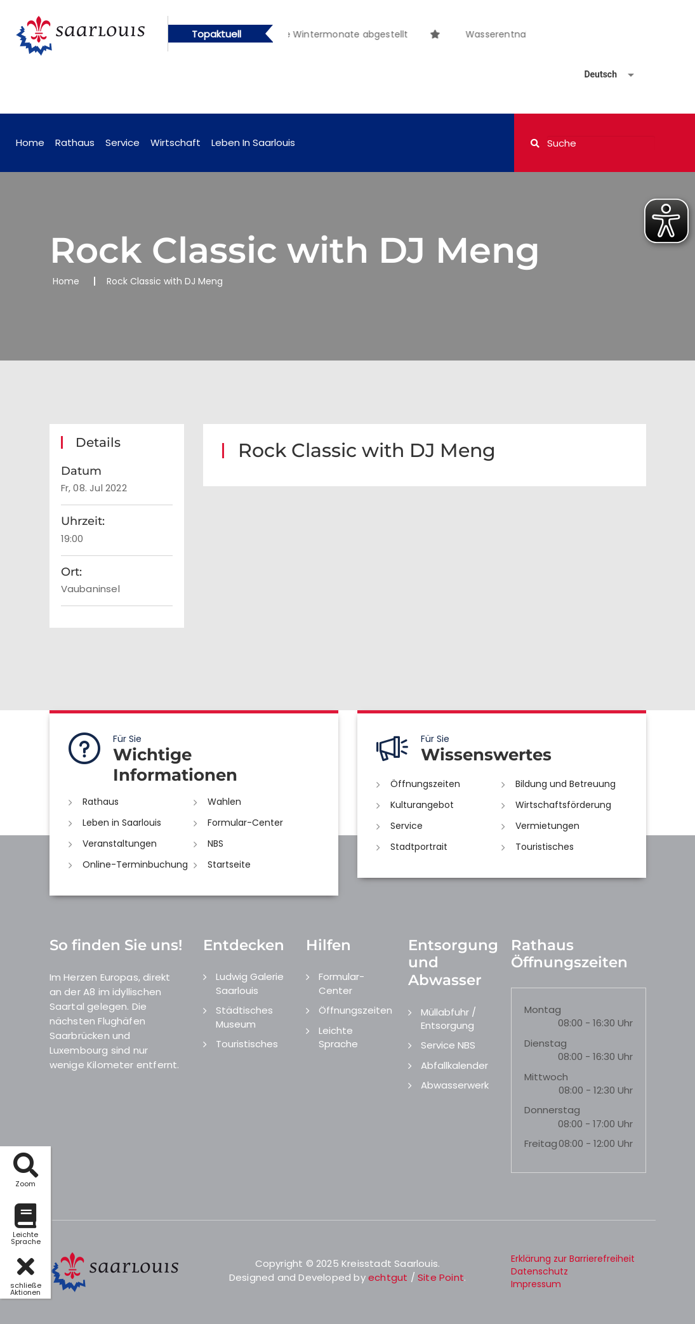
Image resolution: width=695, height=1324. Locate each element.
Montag (542, 1009)
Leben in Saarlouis (253, 142)
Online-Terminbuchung (135, 864)
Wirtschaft (175, 142)
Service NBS (448, 1045)
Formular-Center (245, 822)
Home (30, 142)
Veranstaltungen (120, 843)
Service (122, 142)
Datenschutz (539, 1271)
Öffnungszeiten (425, 784)
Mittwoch (546, 1076)
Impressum (536, 1284)
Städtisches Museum (244, 1016)
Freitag (540, 1143)
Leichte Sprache (338, 1037)
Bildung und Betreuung (565, 784)
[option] (455, 27)
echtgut (387, 1277)
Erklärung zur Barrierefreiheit (573, 1258)
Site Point (441, 1277)
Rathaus (75, 142)
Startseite (229, 864)
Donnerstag (552, 1109)
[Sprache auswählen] (594, 74)
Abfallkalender (454, 1065)
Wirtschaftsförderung (563, 804)
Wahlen (224, 801)
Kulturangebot (422, 804)
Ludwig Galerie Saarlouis (250, 983)
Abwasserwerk (455, 1085)
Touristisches (544, 846)
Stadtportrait (418, 846)
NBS (215, 843)
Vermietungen (547, 825)
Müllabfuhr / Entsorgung (448, 1018)
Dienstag (545, 1043)
